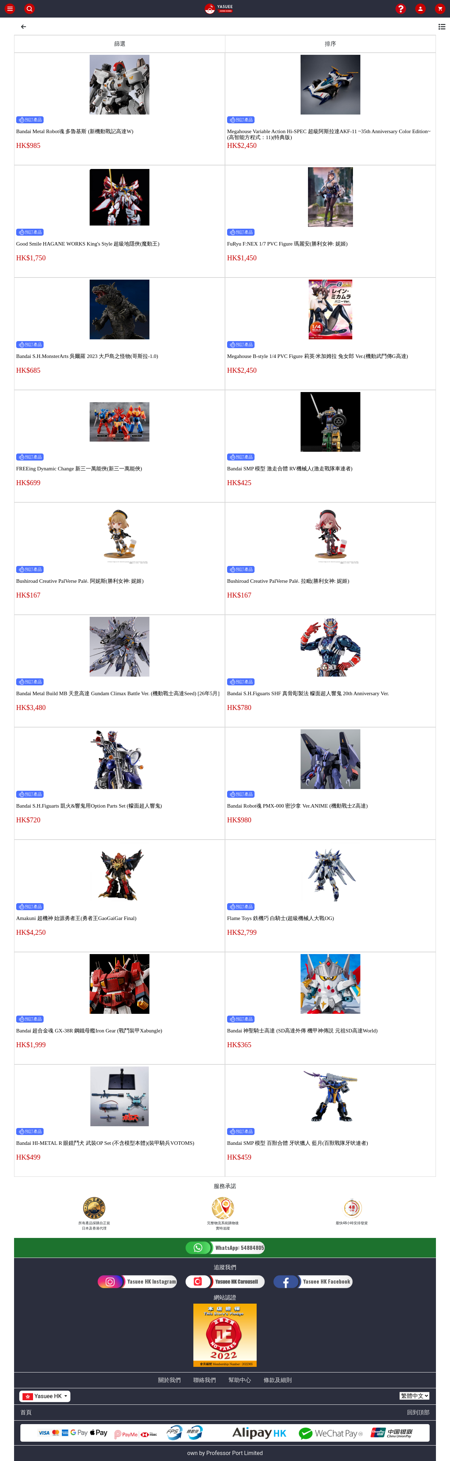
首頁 (26, 1412)
